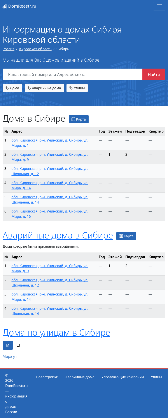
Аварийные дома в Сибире (58, 235)
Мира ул (10, 356)
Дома (12, 88)
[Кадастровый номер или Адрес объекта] (73, 74)
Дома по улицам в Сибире (56, 332)
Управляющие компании (123, 377)
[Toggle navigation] (159, 6)
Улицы (77, 88)
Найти (154, 74)
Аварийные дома (44, 88)
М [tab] (7, 345)
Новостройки (47, 377)
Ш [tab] (18, 345)
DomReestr (19, 6)
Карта (79, 119)
